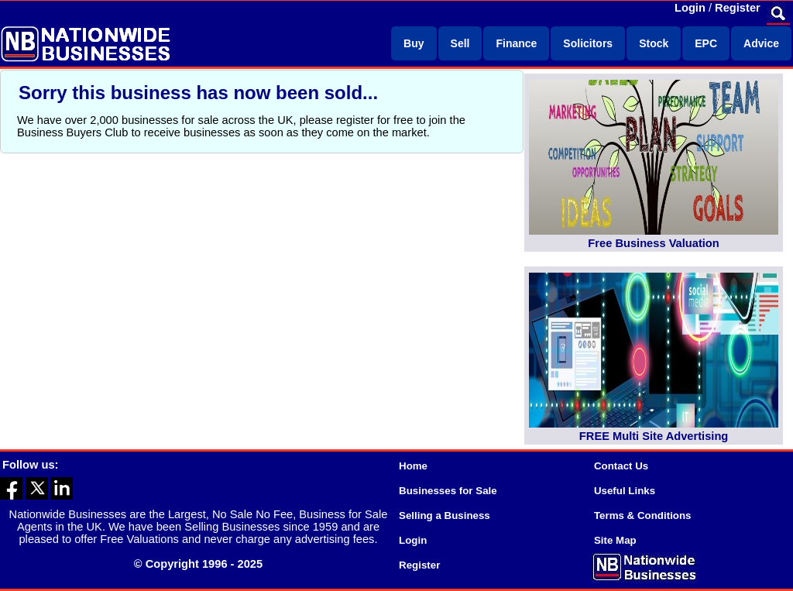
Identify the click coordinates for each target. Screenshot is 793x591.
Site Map (615, 540)
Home (413, 466)
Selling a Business (444, 515)
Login (690, 8)
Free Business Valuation (653, 243)
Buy (413, 43)
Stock (653, 43)
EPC (706, 43)
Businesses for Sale (448, 491)
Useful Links (624, 491)
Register (737, 8)
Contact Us (621, 466)
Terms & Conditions (643, 515)
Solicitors (588, 43)
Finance (516, 43)
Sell (460, 43)
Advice (761, 43)
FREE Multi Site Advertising (653, 436)
